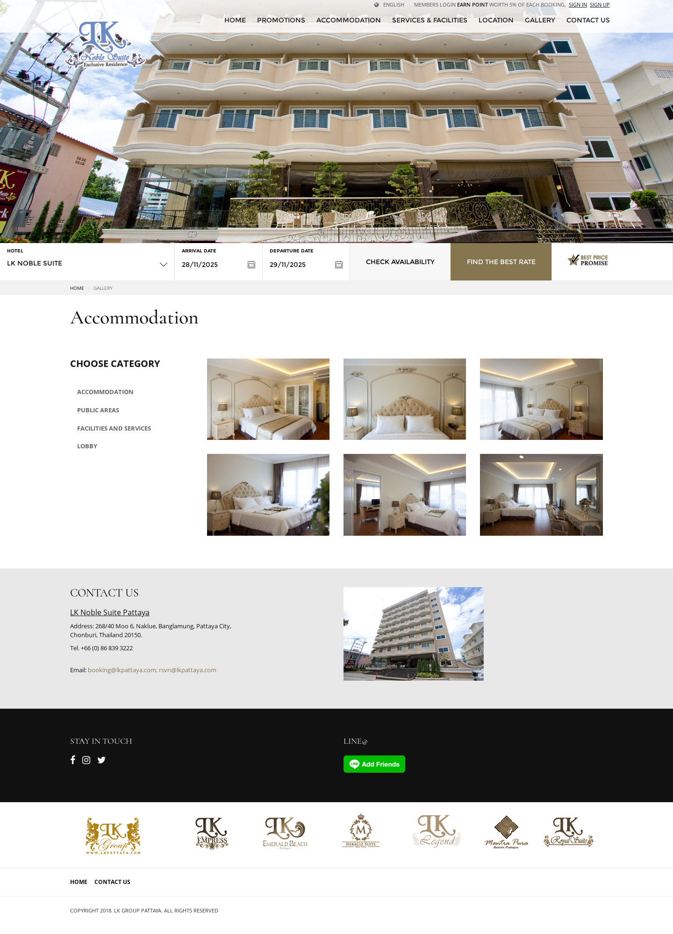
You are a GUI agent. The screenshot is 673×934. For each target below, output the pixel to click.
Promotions (281, 20)
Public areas (98, 410)
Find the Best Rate (501, 262)
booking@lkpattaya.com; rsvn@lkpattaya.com (152, 670)
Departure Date (292, 251)
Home (77, 288)
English (389, 4)
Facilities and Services (114, 428)
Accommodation (348, 20)
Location (496, 20)
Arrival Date (199, 251)
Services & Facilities (429, 20)
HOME (235, 20)
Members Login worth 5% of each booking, (490, 4)
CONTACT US (588, 20)
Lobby (87, 446)
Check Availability (400, 262)
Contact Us (112, 882)
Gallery (540, 20)
